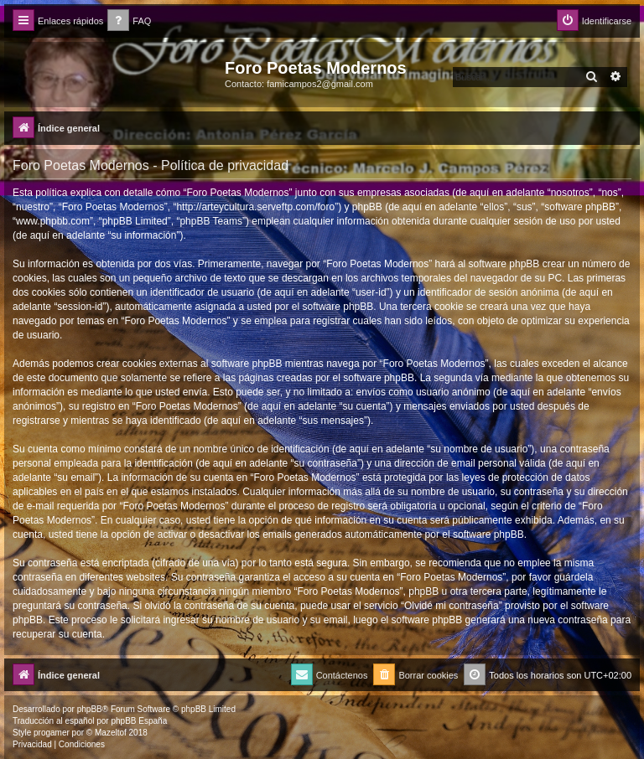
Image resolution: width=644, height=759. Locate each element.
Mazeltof (111, 732)
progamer (52, 732)
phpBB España (139, 720)
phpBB (89, 709)
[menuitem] (129, 21)
